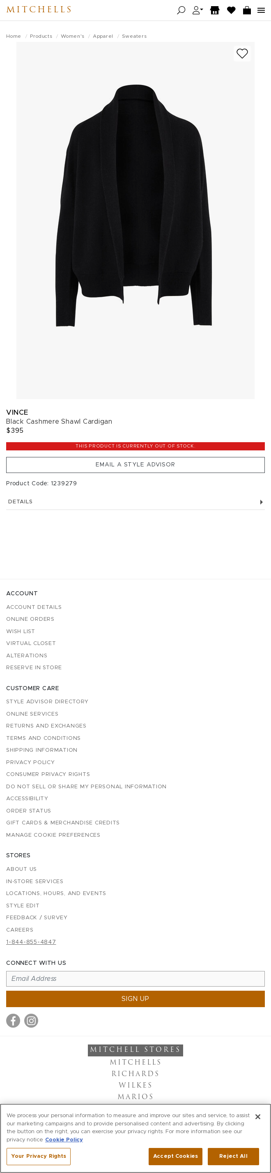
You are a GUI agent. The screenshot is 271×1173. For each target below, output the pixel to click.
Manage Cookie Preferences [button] (53, 835)
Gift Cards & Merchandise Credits (63, 823)
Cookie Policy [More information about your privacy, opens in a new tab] (64, 1140)
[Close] (258, 1117)
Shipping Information (42, 750)
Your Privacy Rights (38, 1156)
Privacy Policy (30, 762)
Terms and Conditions (43, 738)
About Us (21, 869)
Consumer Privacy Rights (48, 774)
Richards (135, 1074)
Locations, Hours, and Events (56, 893)
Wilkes (136, 1086)
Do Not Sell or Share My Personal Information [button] (86, 787)
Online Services (32, 714)
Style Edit (23, 906)
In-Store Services (35, 881)
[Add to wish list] (242, 53)
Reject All (233, 1156)
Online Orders (30, 619)
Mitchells (39, 10)
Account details (34, 607)
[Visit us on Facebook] (13, 1021)
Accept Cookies (175, 1156)
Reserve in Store (34, 667)
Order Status (28, 811)
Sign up (135, 999)
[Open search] (181, 10)
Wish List (20, 631)
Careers (19, 930)
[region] (135, 1138)
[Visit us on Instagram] (31, 1021)
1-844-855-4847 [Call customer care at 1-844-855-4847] (31, 942)
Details (135, 502)
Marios (135, 1097)
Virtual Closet (31, 643)
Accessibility (27, 798)
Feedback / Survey (37, 917)
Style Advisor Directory (47, 702)
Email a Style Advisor (135, 465)
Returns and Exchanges (46, 726)
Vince (17, 412)
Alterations (26, 656)
